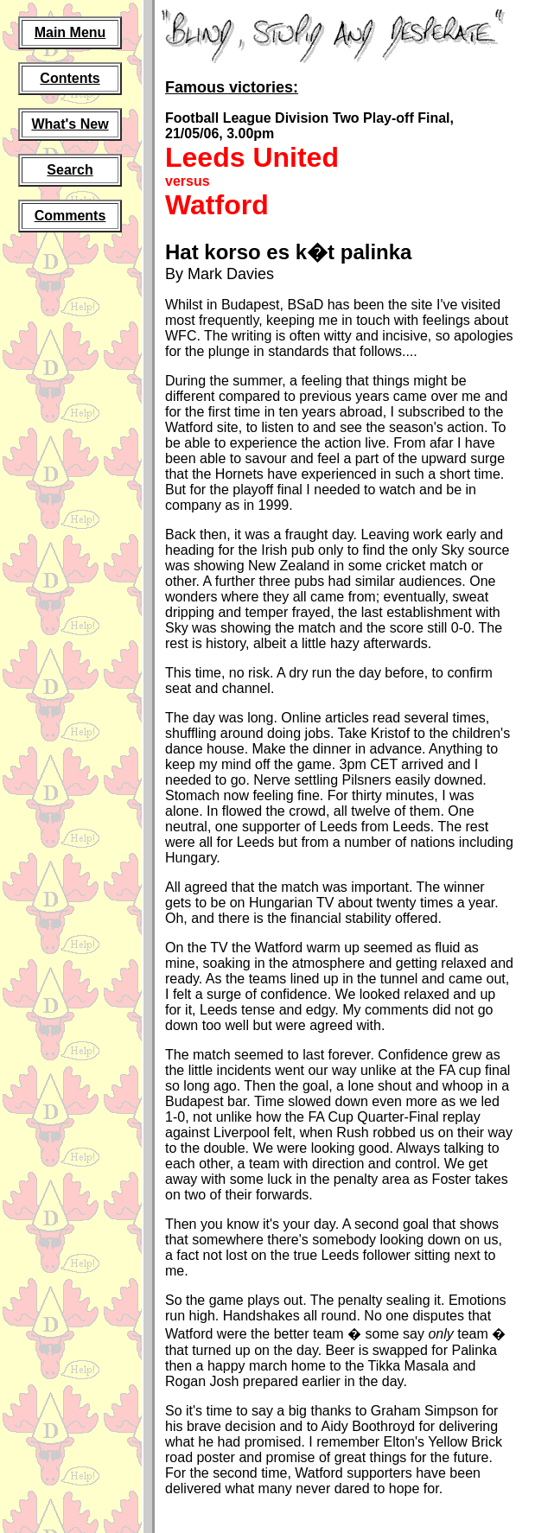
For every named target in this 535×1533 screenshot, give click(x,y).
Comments (70, 215)
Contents (69, 78)
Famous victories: (231, 87)
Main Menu (70, 32)
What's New (69, 124)
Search (69, 169)
